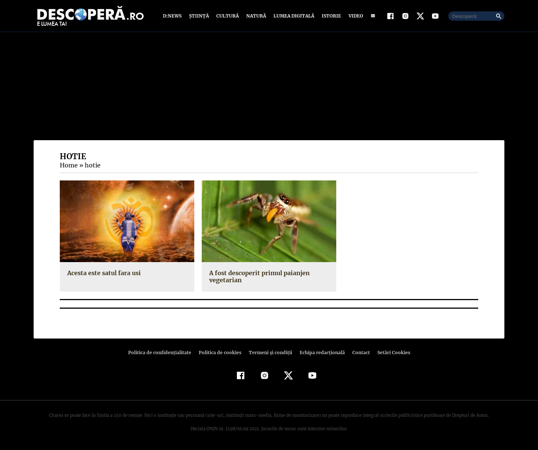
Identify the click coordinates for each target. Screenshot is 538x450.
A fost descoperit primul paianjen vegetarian (258, 276)
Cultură (227, 16)
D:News (173, 16)
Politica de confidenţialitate (163, 352)
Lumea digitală (292, 16)
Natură (255, 16)
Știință (199, 16)
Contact (358, 352)
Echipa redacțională (320, 352)
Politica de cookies (221, 352)
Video (354, 16)
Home (68, 165)
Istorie (330, 16)
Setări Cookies (389, 352)
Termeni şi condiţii (269, 352)
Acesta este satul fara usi (103, 273)
